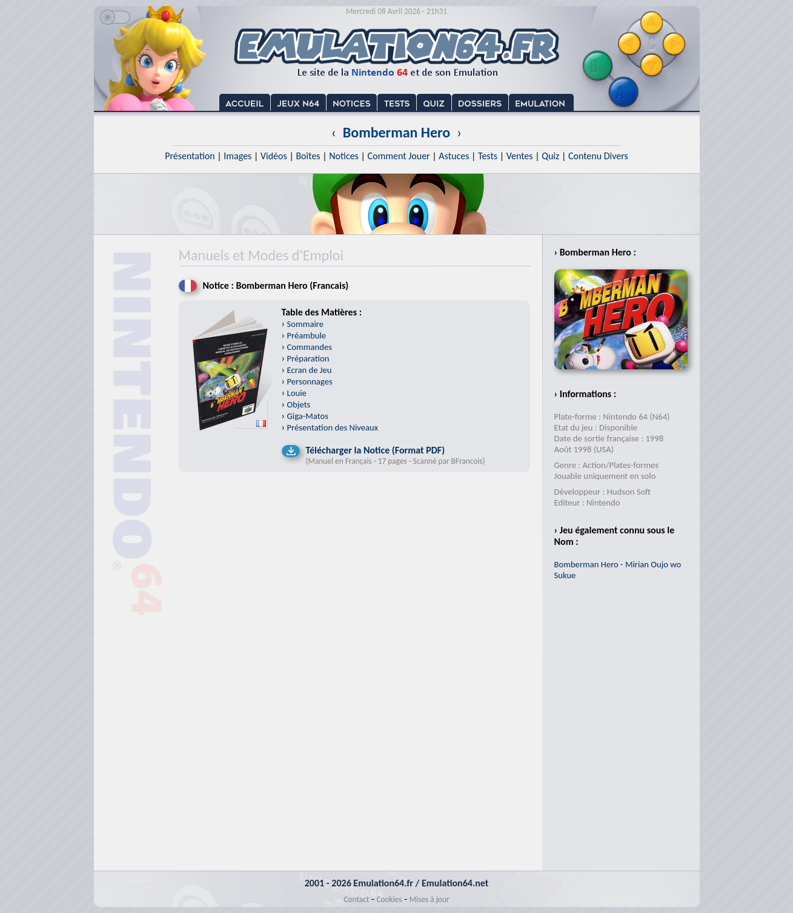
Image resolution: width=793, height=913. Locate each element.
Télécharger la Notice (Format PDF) (375, 450)
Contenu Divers (598, 156)
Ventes (519, 156)
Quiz (550, 156)
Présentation (190, 156)
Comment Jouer (398, 156)
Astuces (454, 156)
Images (237, 156)
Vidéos (273, 156)
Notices (344, 156)
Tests (487, 156)
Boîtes (308, 156)
